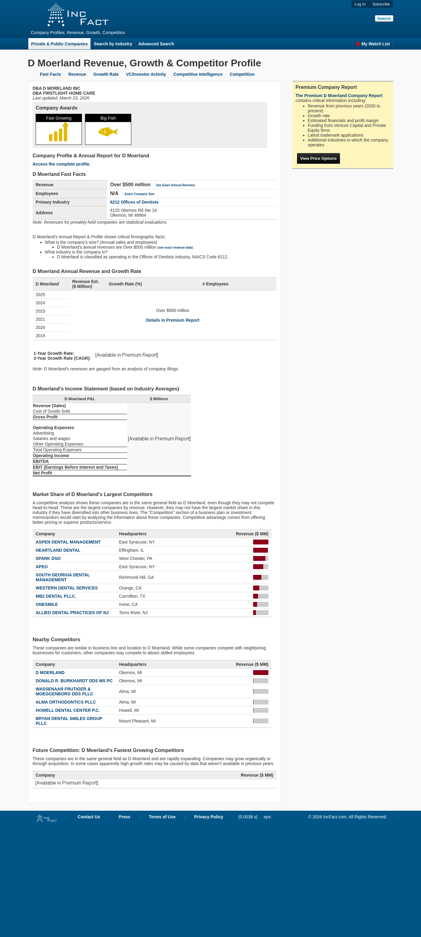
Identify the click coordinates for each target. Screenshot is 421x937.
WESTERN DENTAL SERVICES (67, 588)
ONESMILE (47, 604)
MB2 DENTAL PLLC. (56, 596)
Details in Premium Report (172, 320)
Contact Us (89, 816)
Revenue (77, 74)
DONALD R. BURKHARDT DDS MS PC (74, 680)
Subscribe (381, 4)
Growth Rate (106, 74)
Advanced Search (156, 43)
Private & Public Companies (59, 43)
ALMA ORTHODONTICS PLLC (66, 702)
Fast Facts (50, 74)
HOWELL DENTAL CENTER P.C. (68, 710)
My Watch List (373, 43)
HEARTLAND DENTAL (58, 550)
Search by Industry (113, 43)
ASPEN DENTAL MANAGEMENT (68, 542)
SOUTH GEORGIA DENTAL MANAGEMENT (63, 577)
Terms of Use (162, 816)
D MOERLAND (50, 672)
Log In (360, 4)
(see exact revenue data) (175, 247)
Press (124, 816)
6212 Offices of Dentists (134, 202)
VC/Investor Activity (146, 74)
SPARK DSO (48, 558)
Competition (242, 74)
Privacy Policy (208, 816)
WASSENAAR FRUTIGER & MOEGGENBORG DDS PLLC (64, 691)
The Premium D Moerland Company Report (338, 95)
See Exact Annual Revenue (175, 185)
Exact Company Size (139, 194)
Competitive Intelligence (197, 74)
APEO (42, 566)
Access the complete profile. (61, 164)
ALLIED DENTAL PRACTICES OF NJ (72, 612)
